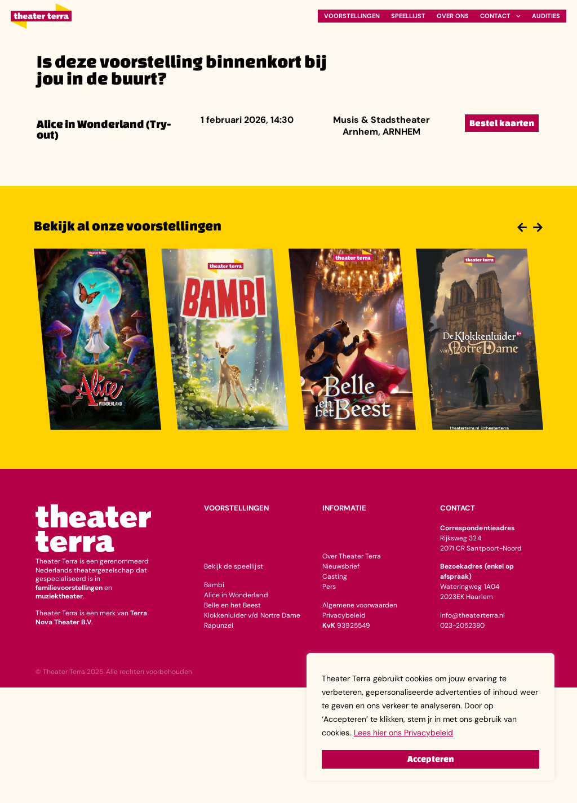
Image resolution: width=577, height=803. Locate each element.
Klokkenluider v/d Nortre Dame (252, 615)
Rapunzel (218, 625)
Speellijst (408, 16)
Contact (500, 16)
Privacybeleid (344, 615)
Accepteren (430, 758)
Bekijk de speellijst (233, 566)
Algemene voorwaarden (359, 605)
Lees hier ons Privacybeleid (403, 734)
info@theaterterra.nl (472, 615)
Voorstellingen (352, 16)
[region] (430, 717)
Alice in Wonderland (236, 595)
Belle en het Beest (232, 605)
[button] (520, 227)
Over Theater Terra (351, 556)
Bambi (214, 584)
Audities (546, 16)
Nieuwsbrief (340, 566)
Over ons (453, 16)
